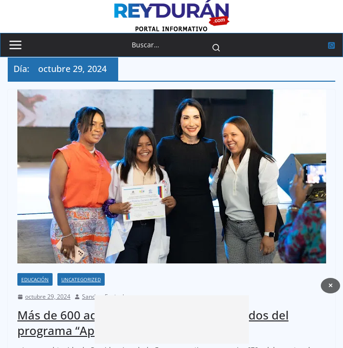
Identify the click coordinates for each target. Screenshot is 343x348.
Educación (35, 279)
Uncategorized (81, 279)
